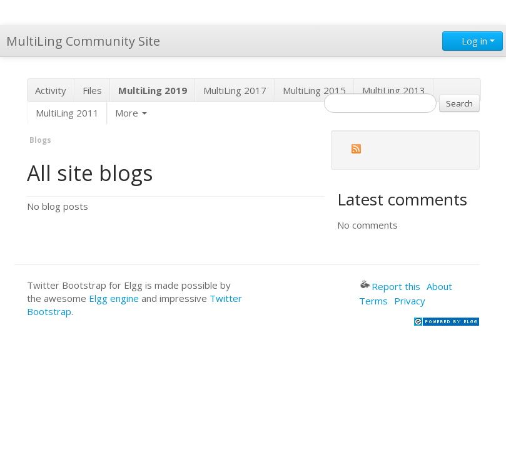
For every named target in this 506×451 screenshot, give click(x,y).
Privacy (409, 300)
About (439, 286)
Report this (390, 286)
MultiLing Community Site (83, 41)
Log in (472, 40)
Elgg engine (114, 298)
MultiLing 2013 (393, 90)
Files (92, 90)
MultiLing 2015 (314, 90)
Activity (50, 90)
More (131, 112)
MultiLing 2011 (67, 112)
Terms (373, 300)
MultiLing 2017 (234, 90)
